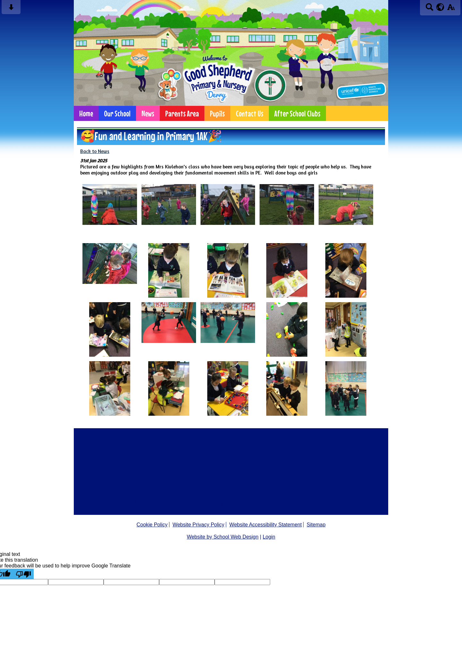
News (147, 113)
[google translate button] (440, 7)
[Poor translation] (23, 574)
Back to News (94, 151)
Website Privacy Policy (199, 524)
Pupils (217, 113)
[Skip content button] (11, 9)
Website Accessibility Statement (265, 524)
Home (86, 113)
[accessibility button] (451, 9)
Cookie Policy (151, 524)
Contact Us (249, 113)
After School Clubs (297, 113)
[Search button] (429, 9)
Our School (117, 113)
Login (269, 537)
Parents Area (182, 113)
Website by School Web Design (223, 537)
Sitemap (316, 524)
